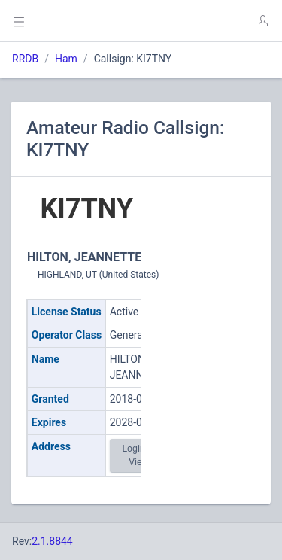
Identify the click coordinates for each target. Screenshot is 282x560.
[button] (262, 21)
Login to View (138, 455)
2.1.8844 (52, 541)
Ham (66, 59)
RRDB (25, 59)
